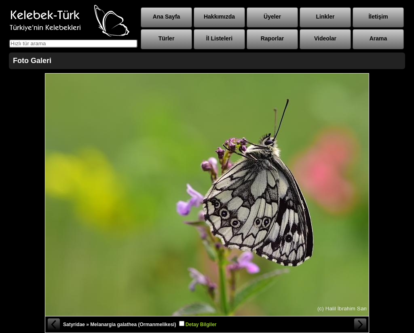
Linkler (325, 16)
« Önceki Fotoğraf (53, 324)
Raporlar (272, 38)
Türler (166, 38)
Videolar (325, 38)
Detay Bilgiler (201, 324)
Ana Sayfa (166, 16)
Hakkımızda (219, 16)
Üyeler (272, 16)
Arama (378, 38)
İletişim (378, 16)
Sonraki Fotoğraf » (360, 324)
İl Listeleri (219, 38)
